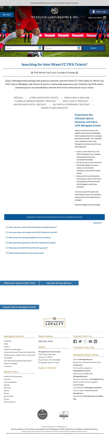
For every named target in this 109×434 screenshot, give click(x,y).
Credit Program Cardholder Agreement (62, 422)
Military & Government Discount (71, 104)
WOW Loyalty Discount (75, 101)
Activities (7, 360)
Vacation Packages (10, 337)
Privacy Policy (30, 401)
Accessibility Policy (42, 401)
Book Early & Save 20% (77, 97)
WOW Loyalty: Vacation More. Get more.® (19, 329)
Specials (18, 97)
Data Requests (54, 401)
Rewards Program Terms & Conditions (40, 422)
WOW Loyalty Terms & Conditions (71, 401)
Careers (7, 320)
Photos (6, 366)
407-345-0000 (54, 334)
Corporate (7, 315)
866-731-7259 (53, 337)
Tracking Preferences (91, 401)
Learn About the (87, 361)
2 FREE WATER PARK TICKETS (43, 97)
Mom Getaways (9, 374)
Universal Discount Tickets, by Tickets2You (19, 326)
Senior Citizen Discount (54, 107)
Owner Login (99, 11)
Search (93, 48)
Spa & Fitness (9, 369)
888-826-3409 (45, 315)
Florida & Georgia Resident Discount (35, 101)
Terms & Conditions (17, 401)
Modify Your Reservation (13, 350)
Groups (6, 371)
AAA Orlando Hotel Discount (30, 104)
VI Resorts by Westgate (12, 323)
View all (83, 334)
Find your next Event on (88, 353)
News (6, 318)
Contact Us (8, 339)
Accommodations (10, 355)
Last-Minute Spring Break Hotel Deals (18, 334)
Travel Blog (8, 331)
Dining (6, 363)
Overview (7, 352)
